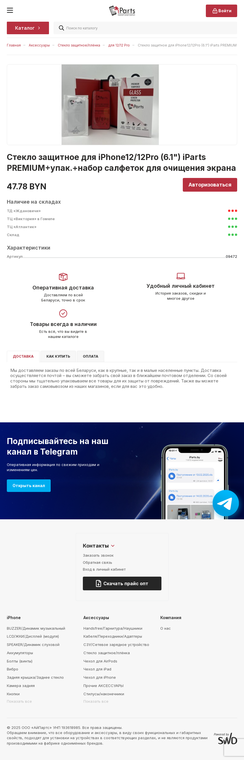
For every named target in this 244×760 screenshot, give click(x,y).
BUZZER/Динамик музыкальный (36, 628)
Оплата (90, 356)
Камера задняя (21, 685)
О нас (165, 628)
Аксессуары (39, 45)
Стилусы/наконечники (103, 694)
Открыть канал (29, 485)
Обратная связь (97, 562)
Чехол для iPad (97, 669)
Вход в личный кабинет (104, 569)
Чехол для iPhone (99, 677)
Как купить (58, 356)
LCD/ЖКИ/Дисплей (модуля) (33, 636)
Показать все (19, 701)
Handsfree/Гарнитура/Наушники (112, 628)
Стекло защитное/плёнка (79, 45)
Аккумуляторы (20, 652)
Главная (14, 45)
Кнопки (13, 694)
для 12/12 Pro (119, 45)
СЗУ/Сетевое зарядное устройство (116, 644)
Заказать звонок (98, 555)
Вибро (12, 669)
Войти (221, 10)
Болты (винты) (19, 661)
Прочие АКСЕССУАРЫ (103, 685)
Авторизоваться (209, 185)
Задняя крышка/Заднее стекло (35, 677)
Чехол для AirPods (100, 661)
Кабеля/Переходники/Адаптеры (112, 636)
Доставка (23, 356)
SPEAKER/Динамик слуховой (33, 644)
